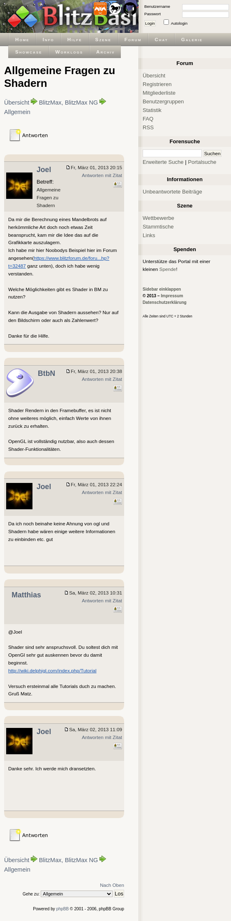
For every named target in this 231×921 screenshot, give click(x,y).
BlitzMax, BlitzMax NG (68, 102)
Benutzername (157, 6)
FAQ (148, 119)
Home (22, 39)
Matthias (26, 595)
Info (48, 39)
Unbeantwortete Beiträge (172, 192)
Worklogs (69, 51)
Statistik (152, 110)
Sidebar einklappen (162, 289)
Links (149, 235)
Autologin (179, 23)
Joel (44, 170)
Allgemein (17, 112)
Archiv (105, 51)
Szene (103, 39)
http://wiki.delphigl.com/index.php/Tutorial (52, 670)
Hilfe (74, 39)
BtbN (46, 373)
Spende (167, 269)
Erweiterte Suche (163, 162)
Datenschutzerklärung (165, 302)
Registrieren (157, 84)
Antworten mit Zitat (102, 175)
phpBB (62, 909)
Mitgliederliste (159, 93)
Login (150, 23)
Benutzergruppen (163, 101)
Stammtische (158, 227)
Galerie (192, 39)
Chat (161, 39)
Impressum (172, 296)
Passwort (152, 14)
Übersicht (16, 102)
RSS (148, 127)
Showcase (28, 51)
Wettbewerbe (158, 218)
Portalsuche (202, 162)
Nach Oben (112, 885)
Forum (133, 39)
